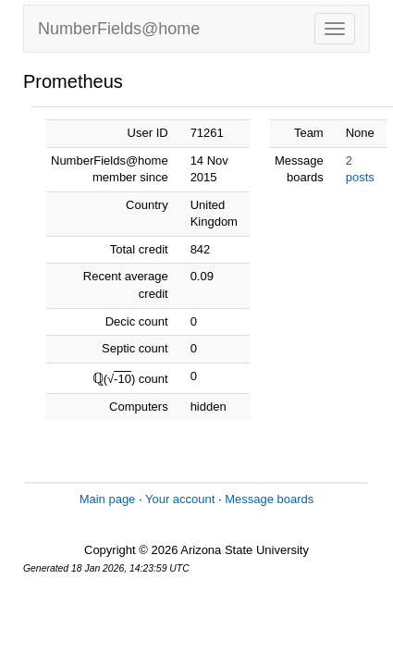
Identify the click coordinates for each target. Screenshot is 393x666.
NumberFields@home (119, 28)
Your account (180, 499)
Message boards (269, 499)
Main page (108, 499)
